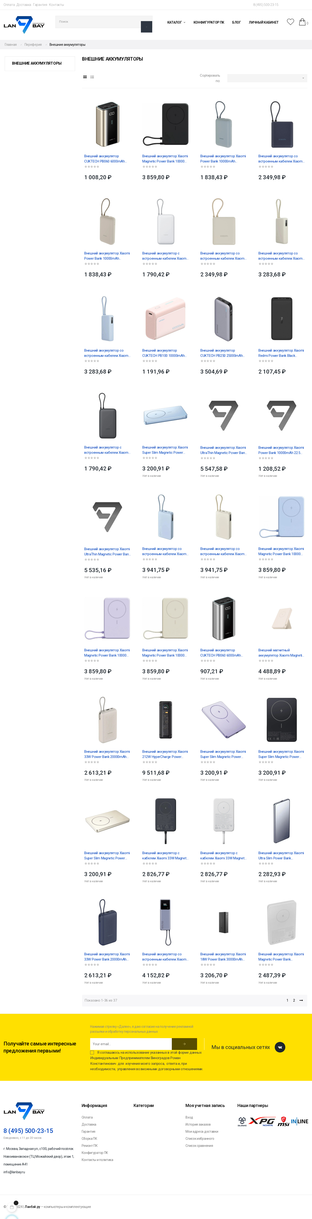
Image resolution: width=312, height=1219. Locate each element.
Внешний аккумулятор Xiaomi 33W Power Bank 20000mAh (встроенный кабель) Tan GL (107, 754)
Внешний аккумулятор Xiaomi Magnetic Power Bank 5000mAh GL (281, 957)
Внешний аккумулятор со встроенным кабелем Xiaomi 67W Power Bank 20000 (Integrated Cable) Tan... (222, 552)
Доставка (24, 5)
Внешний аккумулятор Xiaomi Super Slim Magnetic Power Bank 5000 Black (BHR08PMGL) (281, 754)
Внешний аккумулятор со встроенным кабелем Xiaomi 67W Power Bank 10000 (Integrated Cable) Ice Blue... (106, 353)
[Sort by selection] (267, 78)
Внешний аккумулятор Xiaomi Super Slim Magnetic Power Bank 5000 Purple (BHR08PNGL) (223, 754)
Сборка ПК (89, 1138)
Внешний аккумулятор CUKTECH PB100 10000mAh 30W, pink (163, 353)
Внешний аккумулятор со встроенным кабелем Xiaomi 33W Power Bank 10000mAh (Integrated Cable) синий (280, 159)
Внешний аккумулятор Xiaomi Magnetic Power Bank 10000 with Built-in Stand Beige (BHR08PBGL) (165, 653)
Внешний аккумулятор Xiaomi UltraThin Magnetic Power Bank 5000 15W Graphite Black (107, 552)
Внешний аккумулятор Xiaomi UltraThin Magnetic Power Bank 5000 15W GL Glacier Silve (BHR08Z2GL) (223, 450)
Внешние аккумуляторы (37, 63)
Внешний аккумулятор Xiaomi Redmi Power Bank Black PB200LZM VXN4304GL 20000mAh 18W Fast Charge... (281, 353)
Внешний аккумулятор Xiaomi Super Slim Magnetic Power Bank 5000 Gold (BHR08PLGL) (107, 856)
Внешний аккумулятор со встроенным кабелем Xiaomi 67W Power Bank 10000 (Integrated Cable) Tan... (280, 256)
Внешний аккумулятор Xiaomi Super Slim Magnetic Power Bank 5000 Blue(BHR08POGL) (165, 450)
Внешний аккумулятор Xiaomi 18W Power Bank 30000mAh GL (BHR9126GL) (223, 957)
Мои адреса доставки (202, 1131)
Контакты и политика (97, 1160)
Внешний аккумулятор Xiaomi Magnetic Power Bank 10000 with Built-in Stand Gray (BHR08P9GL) (165, 159)
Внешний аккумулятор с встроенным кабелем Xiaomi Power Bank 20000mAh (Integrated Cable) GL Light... (164, 256)
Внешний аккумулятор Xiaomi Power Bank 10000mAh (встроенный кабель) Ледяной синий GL (223, 159)
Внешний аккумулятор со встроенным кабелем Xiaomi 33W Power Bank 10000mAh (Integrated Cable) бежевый (222, 256)
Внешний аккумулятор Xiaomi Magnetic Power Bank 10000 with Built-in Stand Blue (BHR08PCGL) (281, 552)
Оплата (9, 5)
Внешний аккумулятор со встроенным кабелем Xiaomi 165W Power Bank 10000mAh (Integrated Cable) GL (164, 957)
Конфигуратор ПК (95, 1153)
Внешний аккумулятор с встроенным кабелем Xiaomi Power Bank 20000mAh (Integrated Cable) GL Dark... (106, 450)
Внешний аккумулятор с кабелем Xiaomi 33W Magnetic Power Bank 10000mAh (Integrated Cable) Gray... (165, 856)
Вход (189, 1117)
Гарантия (40, 5)
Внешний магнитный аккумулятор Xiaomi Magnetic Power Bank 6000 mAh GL (281, 653)
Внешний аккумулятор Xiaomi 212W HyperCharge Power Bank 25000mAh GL (165, 754)
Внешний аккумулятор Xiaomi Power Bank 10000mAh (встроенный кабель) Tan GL (107, 256)
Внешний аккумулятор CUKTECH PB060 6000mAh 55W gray (220, 653)
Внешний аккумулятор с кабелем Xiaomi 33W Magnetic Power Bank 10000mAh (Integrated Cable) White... (223, 856)
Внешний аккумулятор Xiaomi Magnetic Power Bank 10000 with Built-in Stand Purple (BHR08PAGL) (107, 653)
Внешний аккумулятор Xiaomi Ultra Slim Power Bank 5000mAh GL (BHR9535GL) (281, 856)
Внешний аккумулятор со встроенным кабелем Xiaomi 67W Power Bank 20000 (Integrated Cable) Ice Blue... (164, 552)
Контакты (56, 5)
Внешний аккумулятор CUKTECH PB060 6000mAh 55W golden (104, 159)
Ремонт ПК (90, 1146)
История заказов (198, 1124)
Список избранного (200, 1138)
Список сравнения (199, 1146)
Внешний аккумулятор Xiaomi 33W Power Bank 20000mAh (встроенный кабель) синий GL (107, 957)
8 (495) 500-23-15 (265, 5)
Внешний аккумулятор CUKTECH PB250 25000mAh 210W (221, 353)
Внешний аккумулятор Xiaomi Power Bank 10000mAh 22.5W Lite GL (281, 450)
